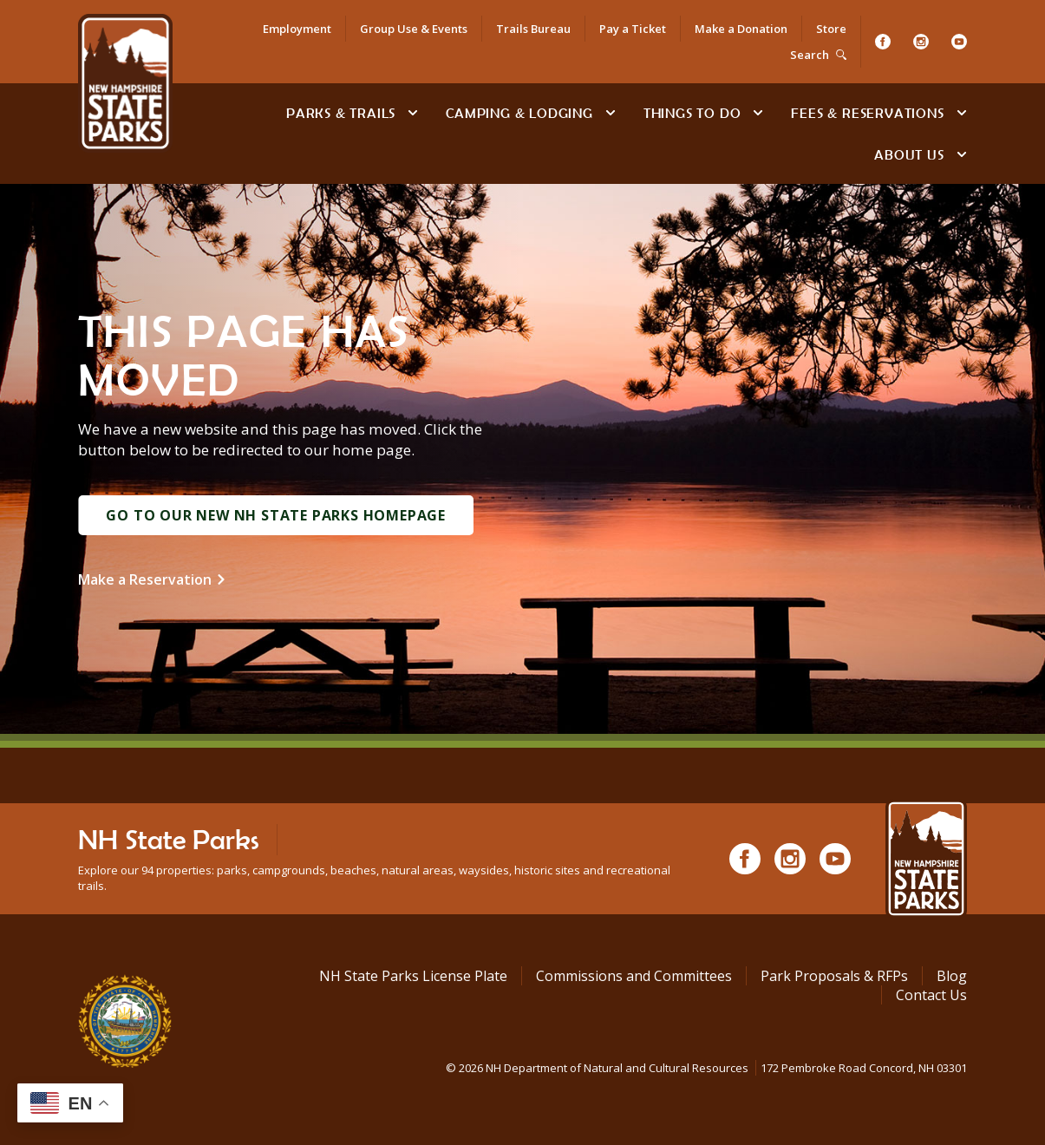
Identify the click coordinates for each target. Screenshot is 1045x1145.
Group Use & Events (413, 28)
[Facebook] (883, 41)
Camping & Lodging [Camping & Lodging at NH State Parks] (519, 113)
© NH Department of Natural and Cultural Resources (706, 1068)
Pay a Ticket (632, 28)
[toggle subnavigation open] (413, 113)
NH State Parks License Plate (413, 975)
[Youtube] (959, 41)
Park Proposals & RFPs (834, 975)
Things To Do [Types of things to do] (692, 113)
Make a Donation (741, 28)
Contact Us (931, 994)
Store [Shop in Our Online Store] (831, 28)
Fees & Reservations (867, 113)
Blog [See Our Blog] (952, 975)
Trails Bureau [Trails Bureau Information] (533, 28)
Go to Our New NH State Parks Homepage (276, 515)
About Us (909, 154)
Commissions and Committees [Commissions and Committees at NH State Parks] (634, 975)
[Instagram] (921, 41)
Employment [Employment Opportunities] (297, 28)
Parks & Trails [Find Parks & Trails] (340, 113)
